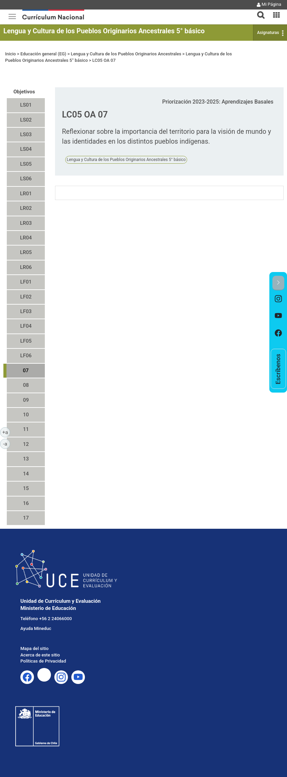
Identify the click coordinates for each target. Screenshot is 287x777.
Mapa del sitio (34, 648)
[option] (278, 299)
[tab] (258, 11)
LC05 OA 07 (104, 60)
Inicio (10, 53)
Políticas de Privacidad (43, 661)
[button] (258, 10)
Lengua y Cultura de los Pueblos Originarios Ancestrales (126, 53)
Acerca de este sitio (40, 654)
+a (6, 432)
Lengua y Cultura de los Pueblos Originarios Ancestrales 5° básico (104, 31)
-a (6, 443)
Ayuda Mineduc (35, 628)
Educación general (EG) (43, 53)
